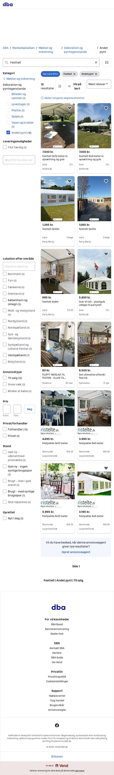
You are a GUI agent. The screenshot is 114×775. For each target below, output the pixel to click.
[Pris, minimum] (7, 409)
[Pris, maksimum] (17, 409)
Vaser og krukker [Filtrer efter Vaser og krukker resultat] (23, 124)
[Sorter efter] (99, 84)
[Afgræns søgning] (19, 266)
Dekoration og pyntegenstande (75, 50)
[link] (19, 79)
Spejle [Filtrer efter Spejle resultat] (17, 116)
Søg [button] (29, 409)
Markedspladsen (23, 48)
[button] (106, 62)
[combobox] (51, 62)
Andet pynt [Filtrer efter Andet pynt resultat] (21, 132)
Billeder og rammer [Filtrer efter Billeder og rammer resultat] (19, 96)
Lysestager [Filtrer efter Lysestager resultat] (21, 104)
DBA (5, 48)
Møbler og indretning (46, 50)
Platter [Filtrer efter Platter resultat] (18, 110)
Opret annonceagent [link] (76, 552)
